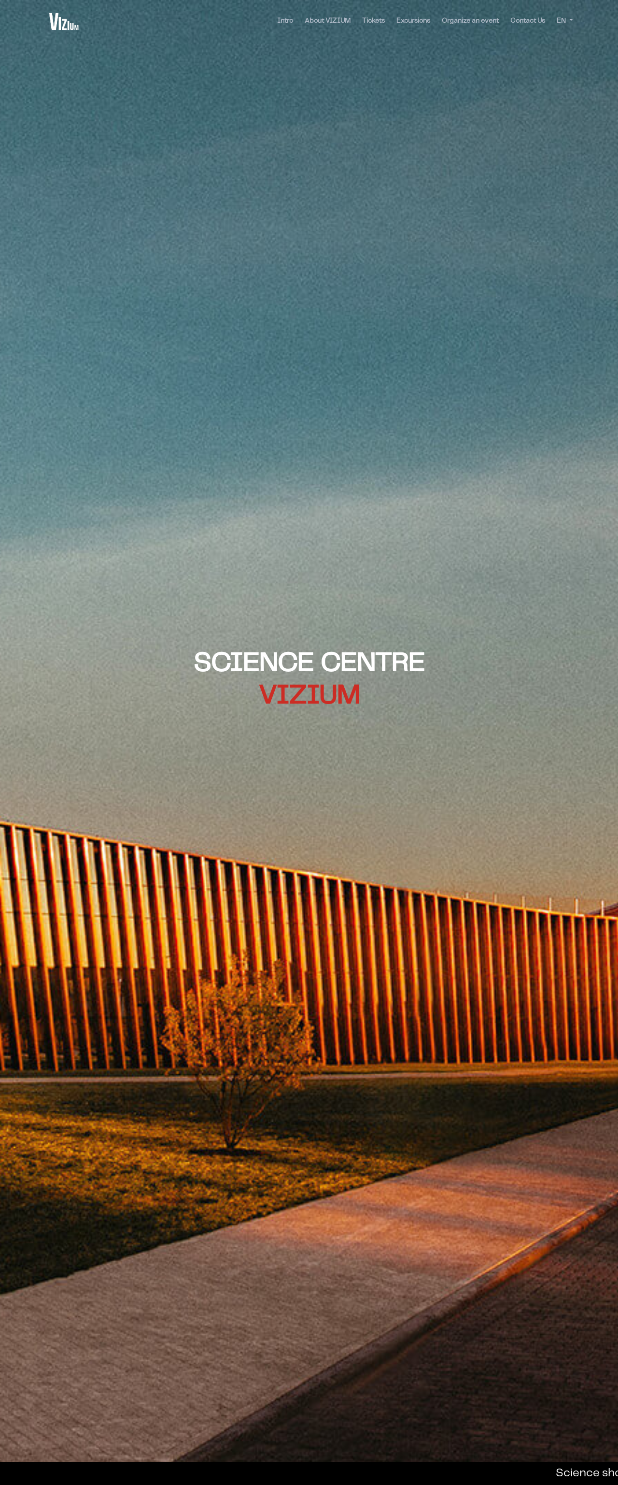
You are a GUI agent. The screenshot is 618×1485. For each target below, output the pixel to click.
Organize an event (470, 20)
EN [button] (562, 20)
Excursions (413, 20)
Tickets (373, 20)
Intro (285, 20)
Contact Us (527, 20)
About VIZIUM (328, 20)
